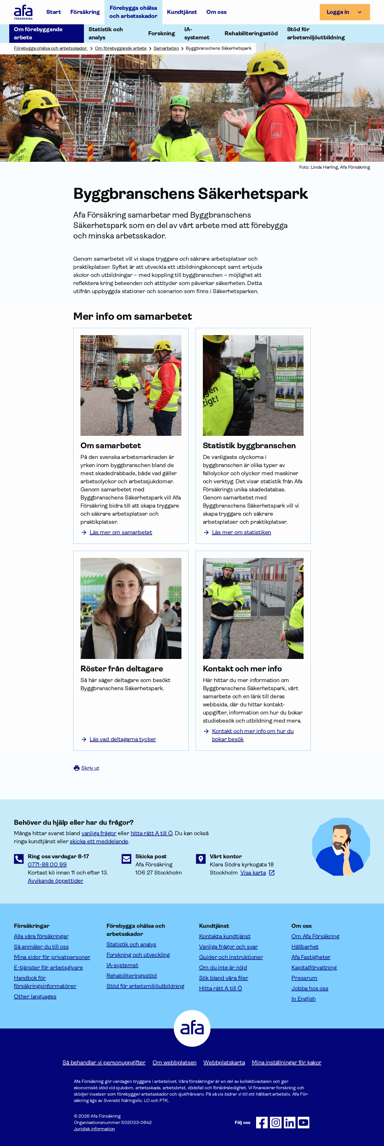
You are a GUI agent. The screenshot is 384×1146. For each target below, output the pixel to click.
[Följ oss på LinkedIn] (290, 1123)
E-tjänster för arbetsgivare (48, 967)
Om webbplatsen (174, 1062)
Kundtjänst (182, 12)
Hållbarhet (305, 946)
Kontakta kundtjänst (225, 936)
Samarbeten (166, 48)
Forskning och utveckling (138, 955)
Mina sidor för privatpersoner (52, 957)
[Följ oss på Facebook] (262, 1123)
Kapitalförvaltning (314, 967)
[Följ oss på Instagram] (276, 1123)
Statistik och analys (131, 944)
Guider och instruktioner (231, 957)
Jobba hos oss (309, 988)
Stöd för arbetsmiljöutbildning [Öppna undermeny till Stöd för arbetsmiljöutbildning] (316, 33)
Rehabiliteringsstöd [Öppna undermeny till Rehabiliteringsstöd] (251, 33)
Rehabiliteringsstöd (131, 975)
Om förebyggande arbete (121, 48)
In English (303, 999)
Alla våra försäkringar (41, 936)
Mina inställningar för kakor (286, 1062)
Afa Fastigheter (310, 957)
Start (53, 12)
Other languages (35, 996)
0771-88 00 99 (47, 864)
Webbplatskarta (224, 1062)
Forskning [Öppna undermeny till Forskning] (161, 33)
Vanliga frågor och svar (228, 946)
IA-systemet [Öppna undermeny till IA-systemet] (196, 33)
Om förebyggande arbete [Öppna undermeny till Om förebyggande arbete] (38, 33)
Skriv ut (86, 768)
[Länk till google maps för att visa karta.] (257, 872)
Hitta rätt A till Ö (220, 988)
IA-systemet (122, 965)
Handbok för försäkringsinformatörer (45, 982)
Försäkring (85, 12)
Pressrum (304, 978)
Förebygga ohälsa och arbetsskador (133, 12)
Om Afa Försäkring (315, 936)
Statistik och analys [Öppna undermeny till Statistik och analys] (106, 33)
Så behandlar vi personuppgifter (104, 1062)
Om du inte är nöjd (223, 967)
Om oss (216, 12)
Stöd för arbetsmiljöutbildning (145, 986)
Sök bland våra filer (223, 978)
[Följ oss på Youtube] (303, 1123)
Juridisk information (94, 1129)
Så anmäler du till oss (41, 946)
